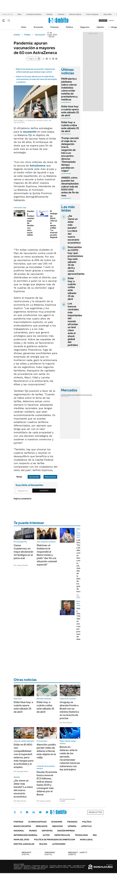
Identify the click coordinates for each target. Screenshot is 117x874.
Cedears (88, 395)
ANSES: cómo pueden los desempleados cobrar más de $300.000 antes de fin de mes (70, 186)
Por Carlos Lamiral (44, 801)
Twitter (15, 812)
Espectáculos (62, 835)
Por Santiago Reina (21, 771)
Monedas (65, 395)
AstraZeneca (37, 165)
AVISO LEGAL (86, 839)
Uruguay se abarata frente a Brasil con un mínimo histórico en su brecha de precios (69, 710)
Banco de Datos (22, 826)
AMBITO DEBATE (77, 853)
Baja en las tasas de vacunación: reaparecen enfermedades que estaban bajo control (35, 70)
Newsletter (95, 812)
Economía (38, 27)
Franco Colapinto (92, 14)
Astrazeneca (50, 476)
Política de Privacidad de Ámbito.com (54, 839)
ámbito (17, 35)
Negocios (84, 27)
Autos (46, 835)
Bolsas (71, 395)
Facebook (21, 812)
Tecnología (81, 835)
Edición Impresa (66, 830)
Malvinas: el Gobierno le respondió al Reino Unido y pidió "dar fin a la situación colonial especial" (47, 555)
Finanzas (54, 27)
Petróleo (49, 14)
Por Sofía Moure (66, 722)
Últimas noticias (37, 821)
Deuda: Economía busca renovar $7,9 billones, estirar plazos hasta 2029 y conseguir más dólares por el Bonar (47, 783)
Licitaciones (58, 844)
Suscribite (44, 490)
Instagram (27, 812)
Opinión (100, 27)
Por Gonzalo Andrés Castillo (67, 800)
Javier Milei (107, 14)
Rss (95, 835)
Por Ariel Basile (78, 596)
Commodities (79, 395)
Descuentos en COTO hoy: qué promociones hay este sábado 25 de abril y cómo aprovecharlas (76, 260)
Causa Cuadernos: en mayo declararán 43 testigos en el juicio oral (23, 552)
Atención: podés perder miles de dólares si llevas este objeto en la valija (46, 751)
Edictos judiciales (24, 844)
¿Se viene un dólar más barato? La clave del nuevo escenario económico (74, 229)
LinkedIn (34, 812)
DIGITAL (27, 853)
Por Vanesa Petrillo (21, 565)
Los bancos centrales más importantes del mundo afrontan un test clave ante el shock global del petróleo (75, 324)
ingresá (111, 20)
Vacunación (40, 35)
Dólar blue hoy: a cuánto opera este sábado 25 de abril (70, 111)
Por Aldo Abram (20, 801)
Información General (26, 835)
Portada (18, 821)
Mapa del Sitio (21, 839)
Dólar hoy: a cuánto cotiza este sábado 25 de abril (70, 127)
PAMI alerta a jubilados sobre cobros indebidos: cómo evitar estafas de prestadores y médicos (69, 89)
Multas (43, 844)
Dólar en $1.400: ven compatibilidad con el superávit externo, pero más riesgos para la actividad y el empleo (23, 756)
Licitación (60, 14)
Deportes (47, 830)
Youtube (40, 812)
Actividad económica (33, 14)
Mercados (41, 826)
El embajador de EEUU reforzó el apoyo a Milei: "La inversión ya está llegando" (55, 224)
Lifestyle (86, 826)
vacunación (29, 131)
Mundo (33, 830)
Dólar (19, 14)
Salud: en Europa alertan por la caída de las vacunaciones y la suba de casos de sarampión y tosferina (36, 79)
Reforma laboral (75, 14)
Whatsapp (47, 812)
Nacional (19, 830)
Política (69, 27)
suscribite (103, 20)
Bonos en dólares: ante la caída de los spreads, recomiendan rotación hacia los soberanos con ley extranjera (70, 758)
